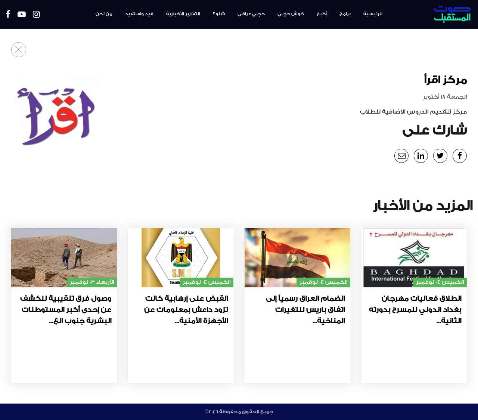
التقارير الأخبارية (183, 13)
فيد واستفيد (139, 13)
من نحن (104, 13)
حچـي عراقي (251, 13)
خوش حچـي (290, 13)
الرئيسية (372, 13)
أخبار (322, 13)
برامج (345, 13)
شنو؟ (219, 13)
